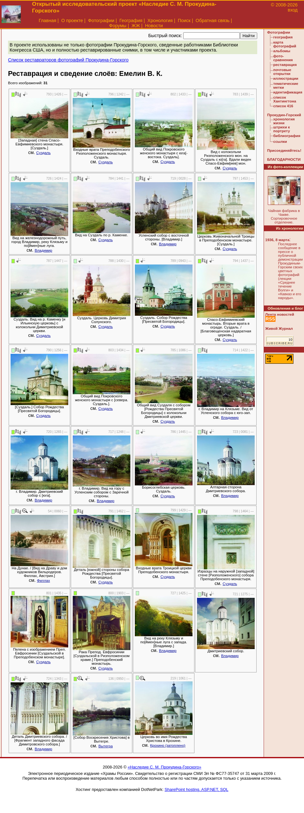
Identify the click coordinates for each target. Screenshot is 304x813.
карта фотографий (284, 44)
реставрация (285, 65)
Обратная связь (213, 20)
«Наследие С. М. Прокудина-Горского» (164, 767)
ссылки (280, 141)
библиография (286, 136)
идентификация (287, 92)
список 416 (283, 106)
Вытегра (105, 746)
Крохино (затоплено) (167, 745)
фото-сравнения (283, 58)
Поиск (184, 20)
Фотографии (101, 20)
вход (293, 9)
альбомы (281, 51)
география (282, 37)
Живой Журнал (279, 328)
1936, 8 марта (277, 240)
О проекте (72, 20)
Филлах (43, 580)
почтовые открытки (282, 72)
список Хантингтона (284, 99)
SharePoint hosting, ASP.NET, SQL (196, 789)
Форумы (118, 25)
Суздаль (43, 153)
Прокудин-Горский (284, 115)
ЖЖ (135, 25)
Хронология (160, 20)
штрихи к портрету (281, 129)
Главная (47, 20)
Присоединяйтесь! (284, 150)
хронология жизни (284, 121)
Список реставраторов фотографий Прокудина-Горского (68, 59)
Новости (154, 25)
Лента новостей (279, 314)
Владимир (43, 250)
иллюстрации (285, 78)
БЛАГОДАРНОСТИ (283, 159)
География (131, 20)
